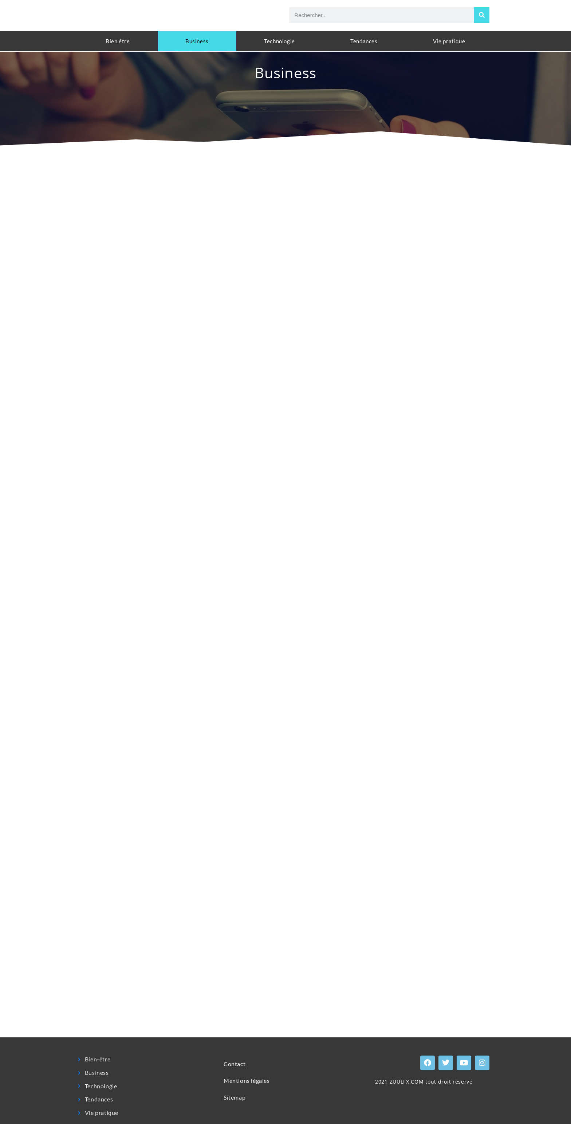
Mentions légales (247, 1080)
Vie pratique (449, 41)
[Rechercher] (481, 15)
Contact (234, 1063)
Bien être (118, 41)
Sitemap (234, 1097)
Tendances (363, 41)
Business (197, 41)
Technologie (279, 41)
